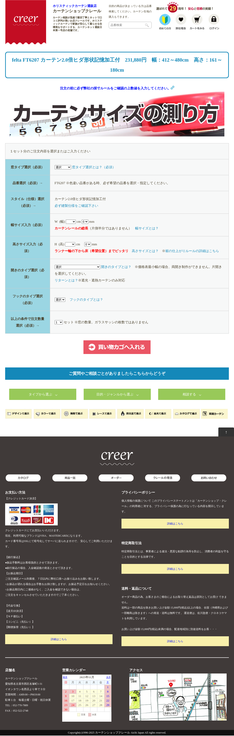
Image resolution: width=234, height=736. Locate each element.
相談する (189, 395)
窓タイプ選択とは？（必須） (94, 167)
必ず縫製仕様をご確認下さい (76, 206)
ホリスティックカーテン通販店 (75, 6)
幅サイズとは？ (147, 229)
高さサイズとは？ (145, 251)
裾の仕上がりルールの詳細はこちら (192, 251)
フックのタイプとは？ (86, 300)
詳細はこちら (59, 639)
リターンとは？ (66, 281)
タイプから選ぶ (40, 395)
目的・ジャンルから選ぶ (114, 395)
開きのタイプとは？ (116, 267)
